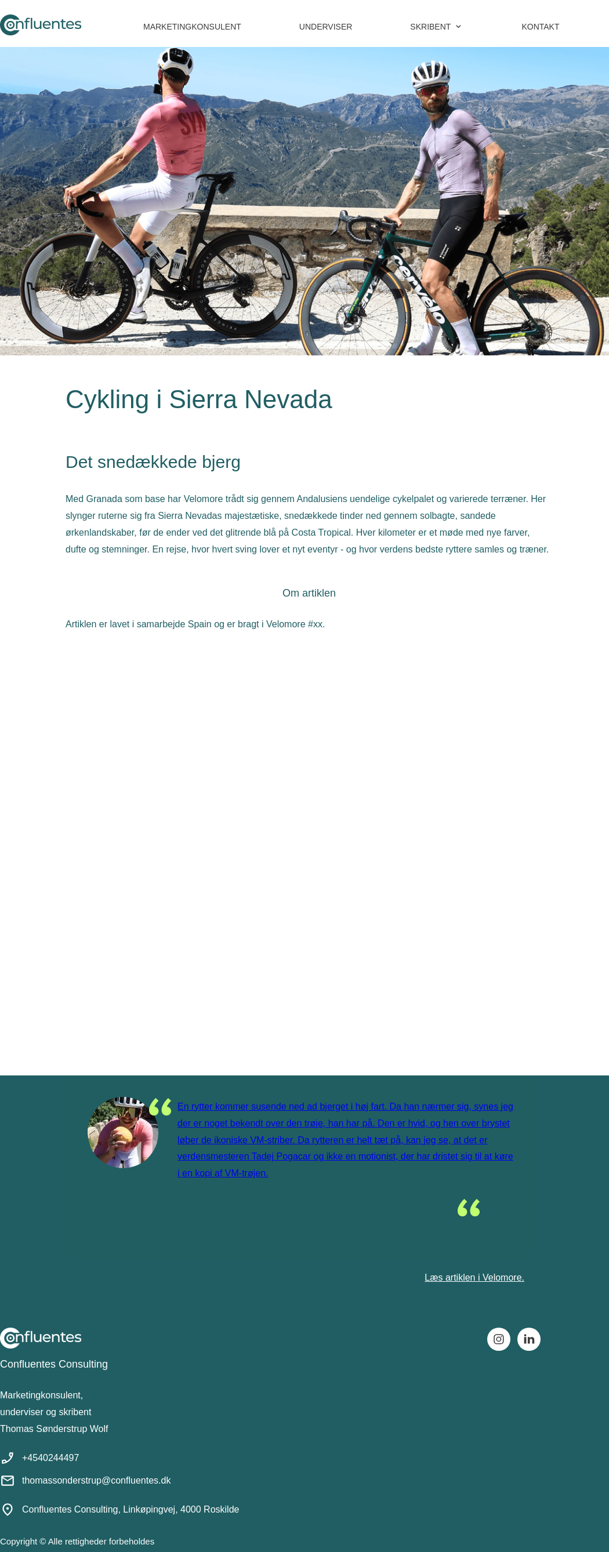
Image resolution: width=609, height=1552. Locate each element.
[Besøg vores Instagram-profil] (498, 1339)
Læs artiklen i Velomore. (474, 1277)
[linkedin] (529, 1339)
